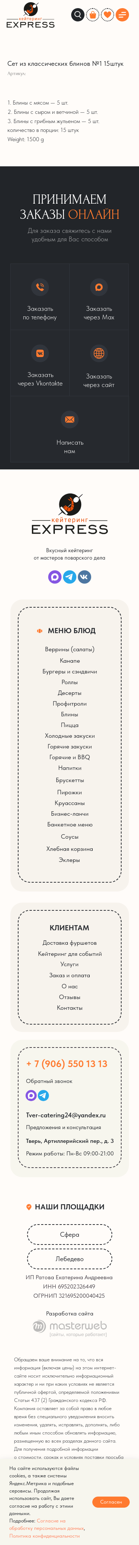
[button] (99, 363)
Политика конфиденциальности (44, 1536)
